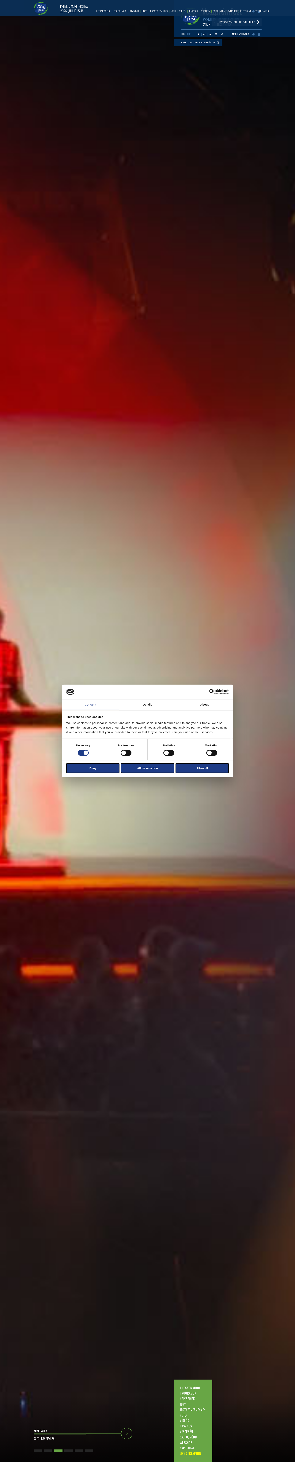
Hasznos (186, 1426)
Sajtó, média (189, 1437)
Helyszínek (187, 1398)
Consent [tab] (90, 704)
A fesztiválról (190, 1388)
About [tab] (204, 704)
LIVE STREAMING (190, 1453)
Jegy (183, 1404)
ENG (189, 34)
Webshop (186, 1442)
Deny (92, 768)
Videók (184, 1420)
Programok (188, 1393)
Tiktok (222, 34)
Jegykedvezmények (193, 1409)
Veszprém (186, 1431)
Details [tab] (147, 704)
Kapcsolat (187, 1448)
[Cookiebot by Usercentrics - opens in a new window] (212, 692)
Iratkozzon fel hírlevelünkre (199, 43)
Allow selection (147, 768)
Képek (183, 1415)
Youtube (204, 34)
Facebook (198, 34)
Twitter (210, 34)
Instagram (216, 34)
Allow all (202, 768)
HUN (183, 34)
